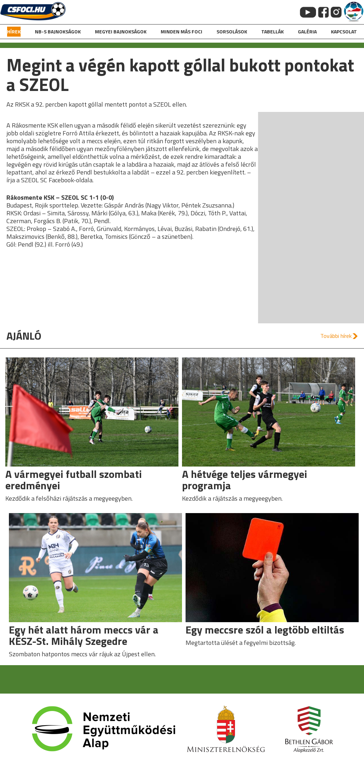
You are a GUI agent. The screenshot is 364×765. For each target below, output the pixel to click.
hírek (14, 31)
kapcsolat (344, 31)
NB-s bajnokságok (58, 31)
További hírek (336, 336)
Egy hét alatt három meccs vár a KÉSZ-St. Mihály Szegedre (84, 635)
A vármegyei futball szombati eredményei (73, 480)
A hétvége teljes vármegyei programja (244, 480)
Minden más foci (181, 31)
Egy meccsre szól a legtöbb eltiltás (265, 629)
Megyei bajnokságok (120, 31)
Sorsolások (231, 31)
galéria (307, 31)
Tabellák (272, 31)
